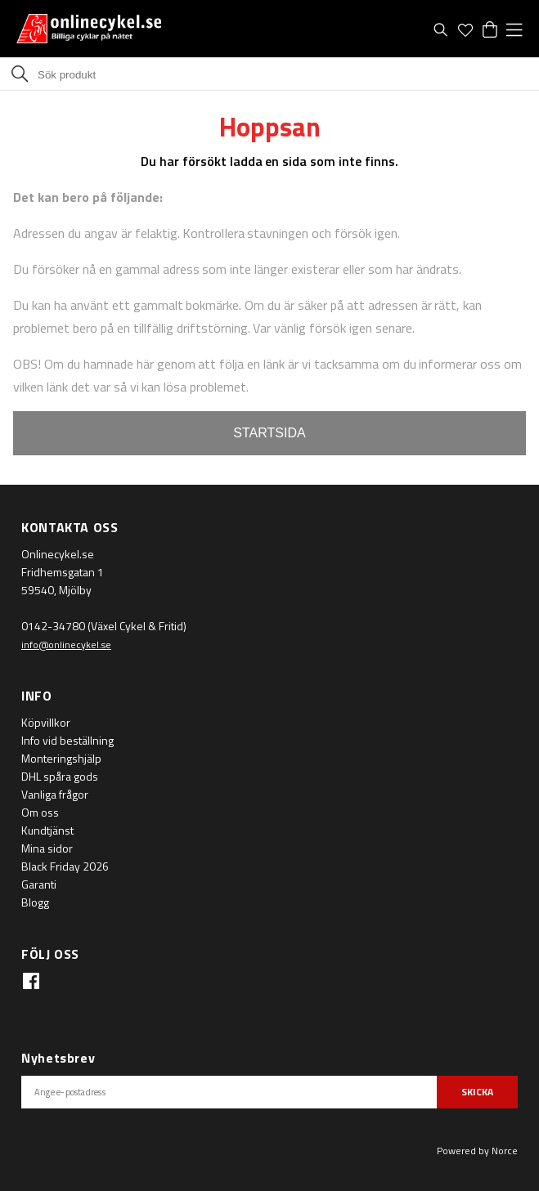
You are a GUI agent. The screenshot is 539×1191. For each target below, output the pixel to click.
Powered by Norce (477, 1150)
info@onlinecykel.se (66, 644)
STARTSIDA (269, 433)
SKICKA (477, 1091)
